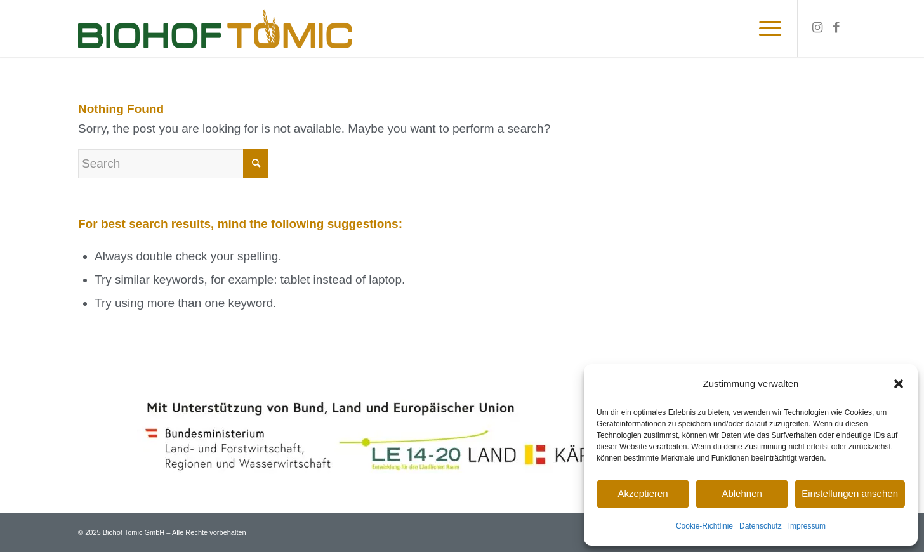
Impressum (807, 526)
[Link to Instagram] (817, 27)
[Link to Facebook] (836, 27)
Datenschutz (760, 526)
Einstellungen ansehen (850, 493)
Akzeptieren (642, 493)
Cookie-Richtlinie (704, 526)
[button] (898, 384)
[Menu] (766, 28)
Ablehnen (742, 493)
